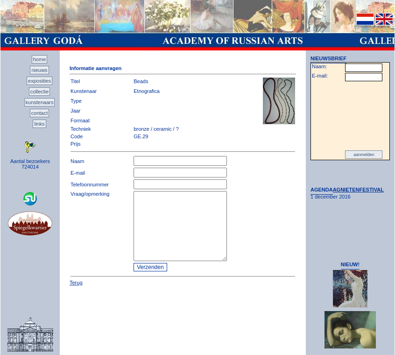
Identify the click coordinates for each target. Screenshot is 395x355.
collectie (39, 91)
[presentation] (350, 115)
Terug (76, 282)
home (39, 59)
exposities (39, 81)
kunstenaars (40, 102)
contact (39, 113)
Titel (75, 81)
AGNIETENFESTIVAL (358, 189)
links (39, 124)
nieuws (39, 70)
